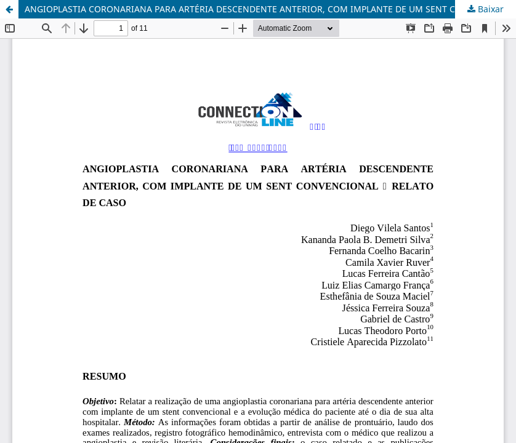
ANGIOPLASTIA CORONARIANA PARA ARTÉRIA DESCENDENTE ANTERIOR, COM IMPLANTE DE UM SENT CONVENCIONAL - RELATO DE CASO (270, 9)
